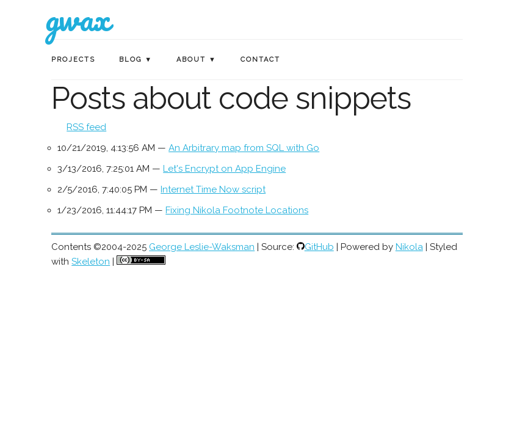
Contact (260, 60)
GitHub (319, 246)
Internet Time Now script (213, 189)
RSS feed (86, 127)
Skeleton (90, 261)
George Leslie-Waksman (202, 246)
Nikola (409, 246)
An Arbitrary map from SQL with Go (243, 147)
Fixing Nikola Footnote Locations (236, 210)
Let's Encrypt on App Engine (224, 168)
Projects (73, 60)
